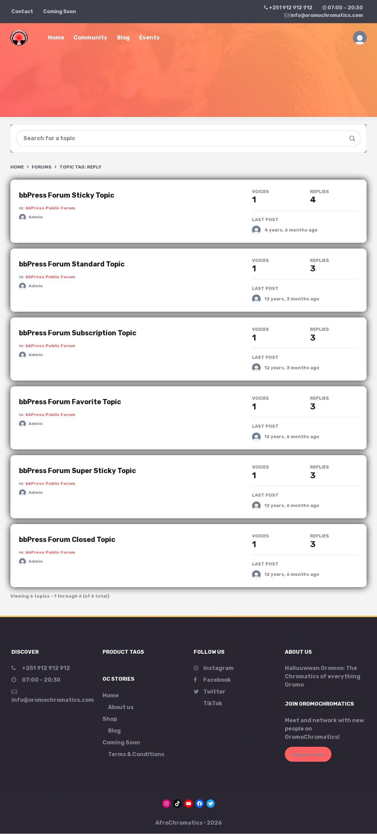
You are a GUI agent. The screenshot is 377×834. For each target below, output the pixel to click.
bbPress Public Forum (50, 208)
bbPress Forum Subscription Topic (77, 333)
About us (121, 707)
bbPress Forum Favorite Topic (70, 402)
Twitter (209, 692)
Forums (41, 167)
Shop (110, 719)
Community (90, 37)
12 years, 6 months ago (291, 436)
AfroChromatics (179, 823)
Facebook (212, 680)
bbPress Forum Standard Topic (72, 264)
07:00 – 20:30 (342, 8)
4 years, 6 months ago (291, 230)
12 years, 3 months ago (291, 299)
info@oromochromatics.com (323, 15)
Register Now (308, 755)
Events (149, 37)
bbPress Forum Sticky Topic (66, 195)
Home (56, 37)
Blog (123, 37)
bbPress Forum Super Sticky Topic (77, 471)
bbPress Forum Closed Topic (67, 540)
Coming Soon (59, 12)
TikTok (212, 703)
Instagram (214, 668)
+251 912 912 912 (288, 8)
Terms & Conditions (136, 754)
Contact (22, 12)
